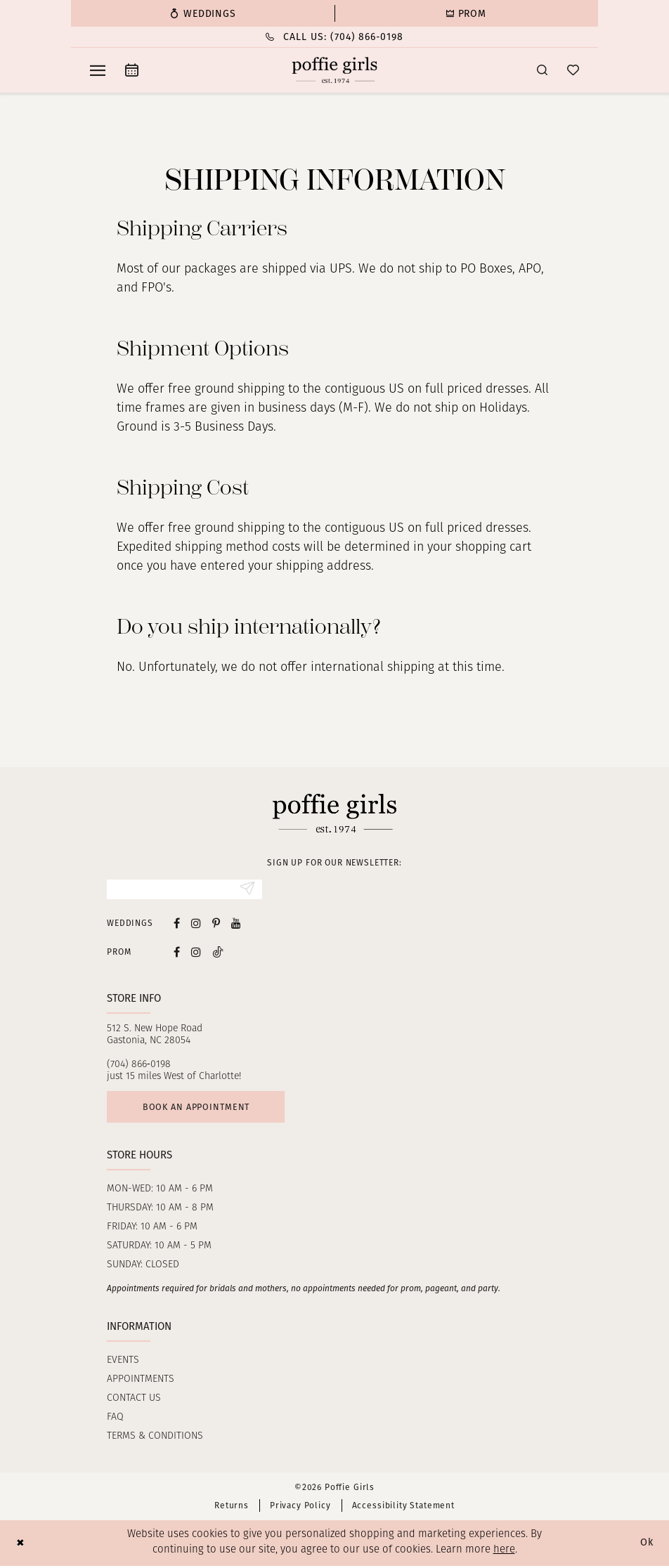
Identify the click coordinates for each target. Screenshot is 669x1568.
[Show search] (542, 70)
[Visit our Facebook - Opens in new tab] (177, 924)
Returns (231, 1508)
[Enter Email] (184, 890)
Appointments (140, 1381)
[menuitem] (202, 13)
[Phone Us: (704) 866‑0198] (334, 37)
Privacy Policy (300, 1508)
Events (123, 1362)
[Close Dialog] (20, 1545)
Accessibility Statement (403, 1508)
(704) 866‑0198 (139, 1065)
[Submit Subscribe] (247, 890)
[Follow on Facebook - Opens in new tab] (177, 952)
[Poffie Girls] (334, 70)
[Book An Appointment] (131, 70)
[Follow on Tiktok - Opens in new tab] (218, 952)
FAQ (115, 1419)
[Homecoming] (466, 13)
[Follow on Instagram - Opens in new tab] (196, 952)
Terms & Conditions (155, 1438)
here (504, 1553)
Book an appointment (199, 1108)
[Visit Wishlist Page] (573, 70)
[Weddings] (202, 13)
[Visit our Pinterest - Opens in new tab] (216, 924)
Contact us (134, 1400)
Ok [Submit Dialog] (646, 1544)
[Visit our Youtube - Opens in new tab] (236, 924)
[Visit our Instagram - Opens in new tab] (196, 924)
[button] (97, 70)
